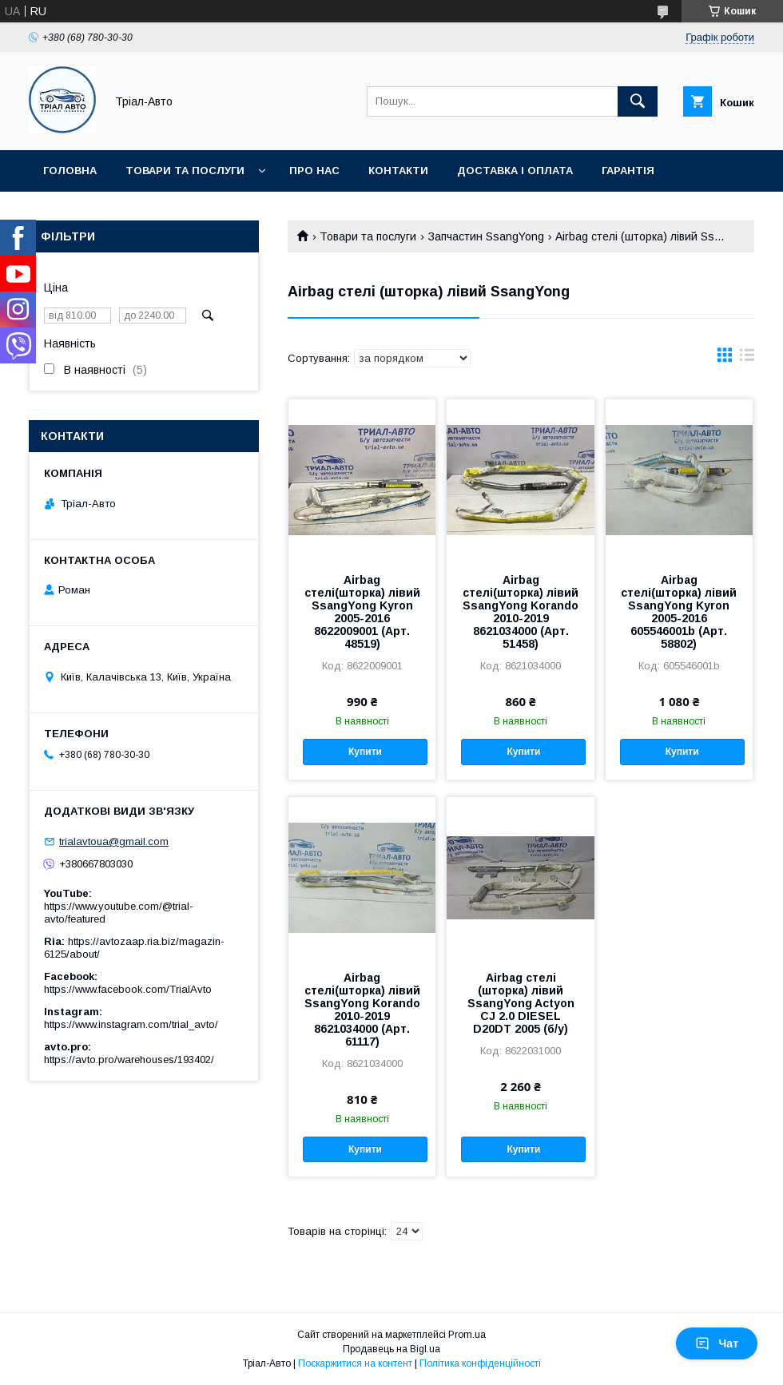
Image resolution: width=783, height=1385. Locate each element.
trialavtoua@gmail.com (114, 841)
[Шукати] (638, 101)
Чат (716, 1343)
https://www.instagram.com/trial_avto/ (131, 1024)
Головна (70, 171)
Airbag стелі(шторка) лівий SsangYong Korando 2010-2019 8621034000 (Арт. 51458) (520, 611)
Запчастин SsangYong (486, 236)
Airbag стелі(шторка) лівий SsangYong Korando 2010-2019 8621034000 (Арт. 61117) (362, 1009)
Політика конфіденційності (480, 1363)
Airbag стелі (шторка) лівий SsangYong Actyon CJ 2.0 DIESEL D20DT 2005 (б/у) (520, 1003)
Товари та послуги (184, 171)
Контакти (398, 171)
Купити (365, 751)
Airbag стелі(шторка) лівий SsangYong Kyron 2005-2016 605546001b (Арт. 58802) (679, 611)
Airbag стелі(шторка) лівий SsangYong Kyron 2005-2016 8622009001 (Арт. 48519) (362, 611)
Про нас (314, 171)
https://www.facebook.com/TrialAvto (128, 989)
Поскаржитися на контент (355, 1363)
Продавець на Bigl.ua (391, 1349)
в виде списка (747, 358)
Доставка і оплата (515, 171)
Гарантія (628, 171)
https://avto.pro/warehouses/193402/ (129, 1060)
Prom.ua (467, 1334)
